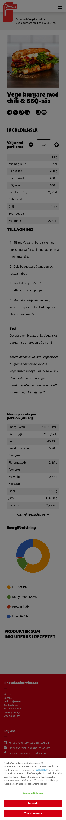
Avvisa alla (33, 803)
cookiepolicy (41, 770)
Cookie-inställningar (33, 793)
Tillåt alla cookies (32, 813)
